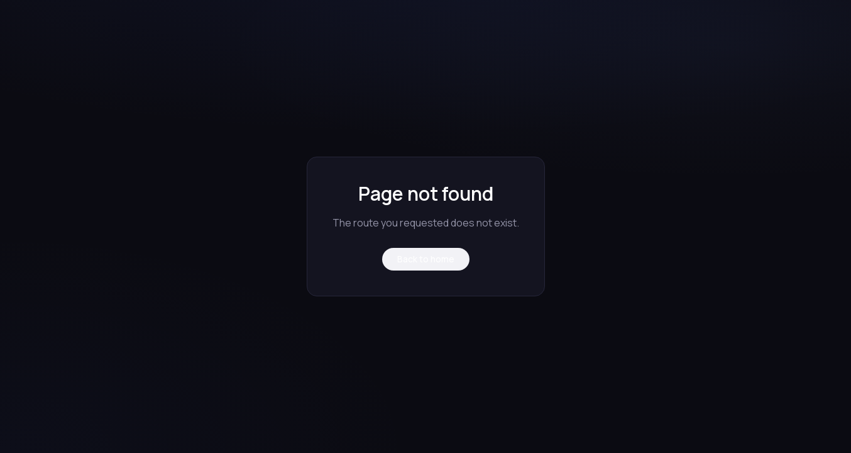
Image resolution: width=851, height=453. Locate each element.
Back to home (425, 259)
